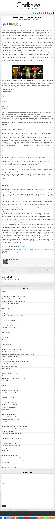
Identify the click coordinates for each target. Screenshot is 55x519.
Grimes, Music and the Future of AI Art (10, 436)
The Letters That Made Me (8, 318)
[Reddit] (12, 24)
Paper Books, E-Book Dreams (8, 440)
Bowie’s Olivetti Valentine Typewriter (10, 303)
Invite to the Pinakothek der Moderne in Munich (13, 342)
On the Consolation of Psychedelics (10, 402)
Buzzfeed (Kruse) (17, 252)
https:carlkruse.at (23, 246)
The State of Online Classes (8, 431)
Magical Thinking (6, 339)
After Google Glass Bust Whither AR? (10, 448)
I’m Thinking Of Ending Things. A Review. (11, 455)
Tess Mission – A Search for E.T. (9, 397)
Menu (4, 12)
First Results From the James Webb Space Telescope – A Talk (16, 378)
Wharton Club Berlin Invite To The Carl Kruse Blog (13, 301)
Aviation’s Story (5, 409)
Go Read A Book (5, 308)
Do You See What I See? (7, 344)
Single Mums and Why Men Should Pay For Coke (13, 351)
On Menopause (5, 337)
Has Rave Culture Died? (7, 335)
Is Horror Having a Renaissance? (9, 330)
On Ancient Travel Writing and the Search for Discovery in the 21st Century (19, 428)
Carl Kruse (19, 19)
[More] (17, 24)
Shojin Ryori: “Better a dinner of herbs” (11, 347)
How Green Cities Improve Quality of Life (11, 363)
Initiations (4, 251)
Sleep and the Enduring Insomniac (9, 414)
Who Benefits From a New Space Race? (11, 445)
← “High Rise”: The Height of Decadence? (10, 270)
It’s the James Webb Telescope (9, 407)
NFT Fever (4, 421)
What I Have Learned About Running (42, 249)
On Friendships (5, 313)
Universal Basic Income (7, 325)
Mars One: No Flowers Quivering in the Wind (12, 349)
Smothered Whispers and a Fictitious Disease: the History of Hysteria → (37, 270)
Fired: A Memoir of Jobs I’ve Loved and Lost (12, 306)
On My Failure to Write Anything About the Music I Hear (15, 327)
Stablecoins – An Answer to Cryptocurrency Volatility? (14, 426)
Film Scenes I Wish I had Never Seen (24, 249)
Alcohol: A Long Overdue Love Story (27, 17)
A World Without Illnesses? (8, 380)
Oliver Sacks (5, 371)
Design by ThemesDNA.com (27, 514)
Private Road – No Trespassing (9, 310)
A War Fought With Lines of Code (9, 387)
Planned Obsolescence (7, 383)
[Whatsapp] (14, 24)
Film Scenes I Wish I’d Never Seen (9, 366)
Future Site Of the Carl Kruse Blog (9, 467)
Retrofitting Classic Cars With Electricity (11, 419)
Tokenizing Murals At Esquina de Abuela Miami (12, 457)
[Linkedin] (10, 24)
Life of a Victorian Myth (7, 450)
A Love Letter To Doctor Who (8, 320)
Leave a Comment (35, 19)
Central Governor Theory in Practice (10, 390)
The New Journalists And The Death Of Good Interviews (14, 298)
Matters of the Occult (6, 368)
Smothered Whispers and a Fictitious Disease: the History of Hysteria (18, 354)
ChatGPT (4, 375)
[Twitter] (5, 24)
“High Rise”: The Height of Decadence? (11, 359)
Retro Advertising (6, 332)
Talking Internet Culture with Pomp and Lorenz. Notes (14, 465)
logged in (10, 279)
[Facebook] (3, 24)
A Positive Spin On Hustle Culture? (10, 395)
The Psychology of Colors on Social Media (11, 399)
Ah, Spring (4, 291)
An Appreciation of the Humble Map (10, 424)
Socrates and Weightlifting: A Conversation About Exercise (15, 416)
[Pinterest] (7, 24)
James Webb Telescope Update (9, 392)
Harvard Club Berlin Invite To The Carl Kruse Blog (13, 296)
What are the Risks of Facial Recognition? (11, 433)
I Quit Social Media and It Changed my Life (11, 438)
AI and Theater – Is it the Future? (9, 404)
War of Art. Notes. (6, 462)
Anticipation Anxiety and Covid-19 (9, 412)
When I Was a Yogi (6, 452)
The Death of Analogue (7, 294)
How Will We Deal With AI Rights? (9, 443)
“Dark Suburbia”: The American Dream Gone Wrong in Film (15, 361)
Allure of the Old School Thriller (9, 322)
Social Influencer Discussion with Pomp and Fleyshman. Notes (16, 460)
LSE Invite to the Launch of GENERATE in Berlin (13, 315)
